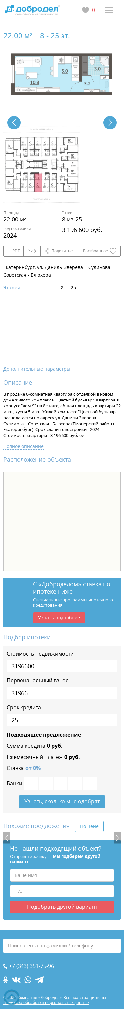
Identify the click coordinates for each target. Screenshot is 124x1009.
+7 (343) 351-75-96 (31, 966)
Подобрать (62, 906)
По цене (89, 826)
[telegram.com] (39, 979)
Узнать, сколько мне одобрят (62, 801)
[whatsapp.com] (27, 979)
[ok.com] (5, 979)
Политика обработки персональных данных (46, 1002)
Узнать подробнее (59, 617)
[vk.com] (16, 979)
